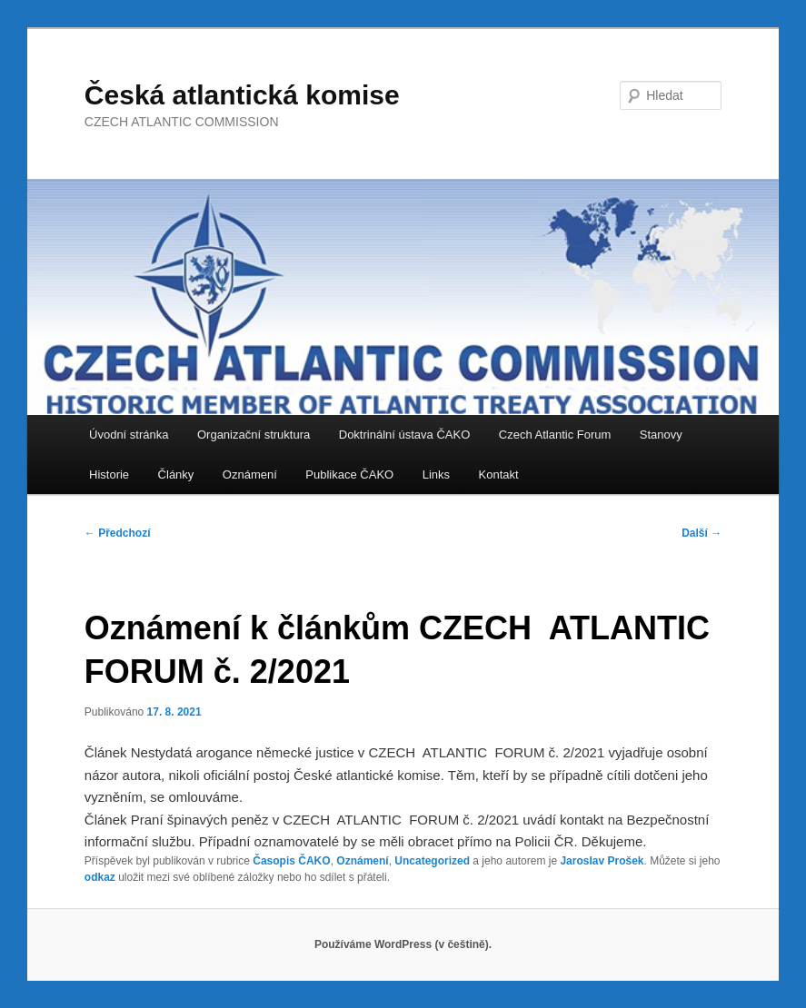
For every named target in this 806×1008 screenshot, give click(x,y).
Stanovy (661, 434)
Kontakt (499, 474)
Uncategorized (432, 861)
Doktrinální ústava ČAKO (405, 434)
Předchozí (118, 533)
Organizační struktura (253, 434)
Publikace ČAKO (349, 474)
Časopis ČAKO (291, 861)
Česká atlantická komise (242, 95)
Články (176, 474)
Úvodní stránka (128, 434)
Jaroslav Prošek (601, 861)
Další (701, 533)
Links (436, 474)
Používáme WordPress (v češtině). (403, 944)
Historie (109, 474)
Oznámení (250, 474)
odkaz (100, 877)
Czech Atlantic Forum (555, 434)
